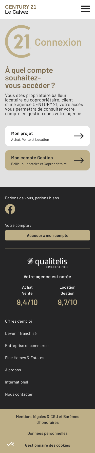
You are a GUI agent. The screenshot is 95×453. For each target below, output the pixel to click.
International (16, 381)
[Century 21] (20, 9)
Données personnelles (47, 433)
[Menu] (85, 8)
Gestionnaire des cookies (47, 445)
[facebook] (10, 209)
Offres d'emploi (18, 321)
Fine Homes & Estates (24, 357)
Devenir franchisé (21, 333)
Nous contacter (19, 394)
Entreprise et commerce (27, 345)
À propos (13, 369)
